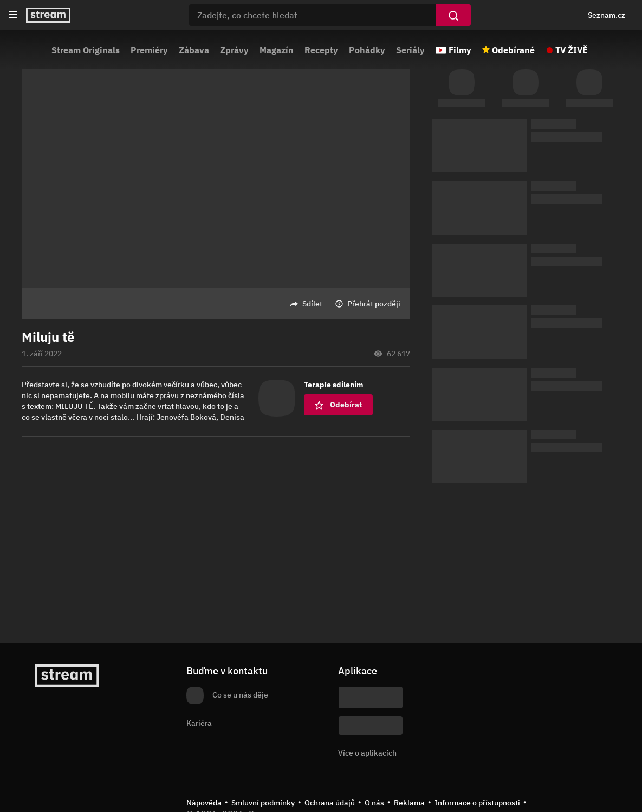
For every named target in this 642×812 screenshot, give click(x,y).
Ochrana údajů (329, 803)
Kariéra (199, 723)
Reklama (409, 803)
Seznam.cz (606, 15)
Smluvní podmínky (263, 803)
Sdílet (312, 304)
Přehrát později (373, 304)
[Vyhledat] (453, 15)
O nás (374, 803)
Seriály (410, 49)
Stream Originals (85, 49)
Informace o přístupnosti (477, 803)
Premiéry (149, 49)
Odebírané (513, 49)
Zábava (194, 49)
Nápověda (204, 803)
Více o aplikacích (367, 753)
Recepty (321, 49)
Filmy (460, 49)
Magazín (277, 49)
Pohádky (367, 49)
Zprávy (234, 49)
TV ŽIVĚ (571, 49)
